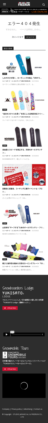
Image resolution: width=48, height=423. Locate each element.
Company (6, 409)
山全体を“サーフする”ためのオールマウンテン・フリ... (23, 227)
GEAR (4, 74)
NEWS (4, 184)
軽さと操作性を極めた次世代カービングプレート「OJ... (23, 263)
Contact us (38, 409)
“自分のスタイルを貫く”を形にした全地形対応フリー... (23, 114)
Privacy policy (16, 409)
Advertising (28, 409)
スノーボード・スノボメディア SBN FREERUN (16, 81)
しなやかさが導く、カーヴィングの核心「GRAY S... (22, 78)
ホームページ (30, 37)
